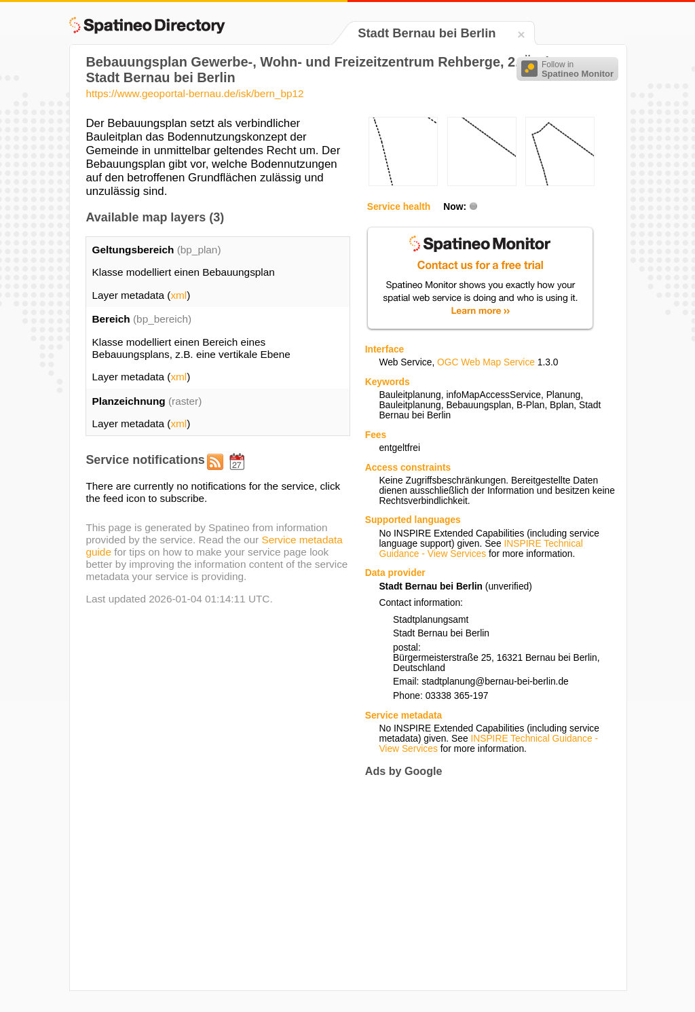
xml (178, 295)
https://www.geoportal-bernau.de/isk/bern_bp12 (194, 93)
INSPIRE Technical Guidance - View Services (480, 549)
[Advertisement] (479, 884)
